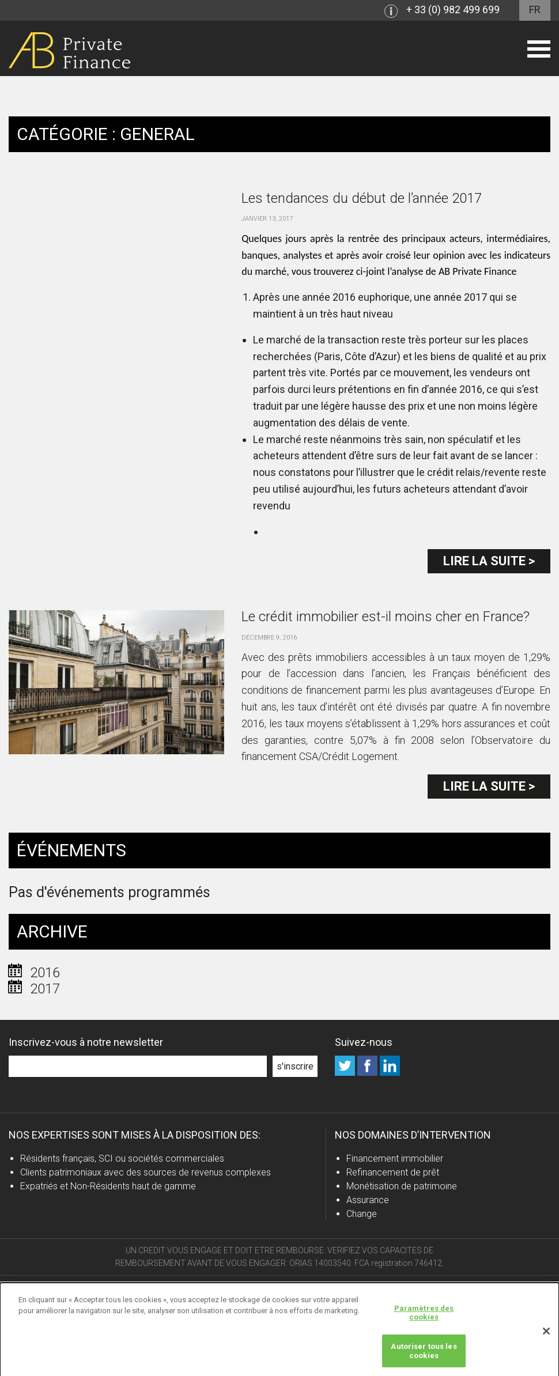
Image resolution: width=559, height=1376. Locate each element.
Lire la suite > (489, 561)
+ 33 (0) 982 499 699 (453, 9)
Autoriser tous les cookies (423, 1354)
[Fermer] (546, 1334)
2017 (45, 989)
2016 (45, 973)
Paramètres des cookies (424, 1316)
